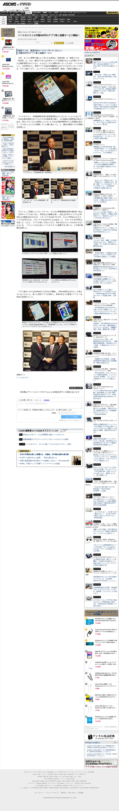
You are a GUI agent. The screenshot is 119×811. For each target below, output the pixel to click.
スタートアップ (77, 12)
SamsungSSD (34, 19)
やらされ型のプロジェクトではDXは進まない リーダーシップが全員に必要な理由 (104, 136)
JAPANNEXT (23, 23)
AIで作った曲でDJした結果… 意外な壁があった (38, 458)
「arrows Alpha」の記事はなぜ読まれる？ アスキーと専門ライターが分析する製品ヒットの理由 (105, 255)
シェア (37, 42)
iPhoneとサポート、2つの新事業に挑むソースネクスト (44, 434)
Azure (29, 21)
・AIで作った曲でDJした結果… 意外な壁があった (7, 144)
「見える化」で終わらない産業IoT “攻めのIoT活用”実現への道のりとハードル (104, 76)
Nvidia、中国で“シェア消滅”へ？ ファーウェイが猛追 (40, 463)
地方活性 (65, 15)
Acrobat (16, 21)
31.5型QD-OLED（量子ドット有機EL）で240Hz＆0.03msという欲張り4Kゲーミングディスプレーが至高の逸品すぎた (105, 562)
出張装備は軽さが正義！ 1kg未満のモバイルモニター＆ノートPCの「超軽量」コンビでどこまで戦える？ (105, 590)
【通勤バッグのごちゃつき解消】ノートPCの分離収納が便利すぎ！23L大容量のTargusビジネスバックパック (105, 165)
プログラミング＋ (69, 783)
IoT (11, 12)
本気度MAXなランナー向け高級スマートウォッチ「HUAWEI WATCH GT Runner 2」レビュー (105, 579)
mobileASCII (65, 785)
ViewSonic (62, 19)
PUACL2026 (71, 15)
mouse (16, 17)
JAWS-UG (45, 776)
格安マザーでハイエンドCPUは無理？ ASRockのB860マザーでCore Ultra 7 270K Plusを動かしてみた (105, 65)
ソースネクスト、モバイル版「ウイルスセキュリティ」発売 (48, 444)
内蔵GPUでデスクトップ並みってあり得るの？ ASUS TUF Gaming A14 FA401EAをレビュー (105, 230)
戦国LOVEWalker (94, 787)
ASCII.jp (9, 4)
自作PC (56, 12)
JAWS (10, 21)
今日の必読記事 (40, 785)
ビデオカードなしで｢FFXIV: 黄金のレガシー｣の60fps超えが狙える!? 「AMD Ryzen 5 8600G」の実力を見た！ (105, 603)
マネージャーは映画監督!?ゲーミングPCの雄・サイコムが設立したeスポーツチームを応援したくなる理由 (105, 548)
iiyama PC (56, 774)
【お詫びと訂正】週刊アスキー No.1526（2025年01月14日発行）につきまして (102, 755)
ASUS (49, 17)
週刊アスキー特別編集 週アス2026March (8, 198)
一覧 (51, 43)
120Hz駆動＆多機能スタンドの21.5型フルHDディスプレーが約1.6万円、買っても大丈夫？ (104, 281)
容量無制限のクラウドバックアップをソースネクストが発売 (45, 439)
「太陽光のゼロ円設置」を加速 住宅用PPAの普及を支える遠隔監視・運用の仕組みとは (105, 361)
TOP (25, 772)
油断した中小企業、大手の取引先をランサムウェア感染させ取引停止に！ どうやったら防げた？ (105, 531)
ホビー (50, 12)
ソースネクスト (23, 377)
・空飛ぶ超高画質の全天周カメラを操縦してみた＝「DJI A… (7, 150)
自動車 (45, 12)
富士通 (10, 17)
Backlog (55, 21)
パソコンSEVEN (36, 17)
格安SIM (12, 15)
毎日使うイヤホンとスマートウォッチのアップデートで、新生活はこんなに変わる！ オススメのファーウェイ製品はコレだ (105, 458)
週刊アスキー (35, 15)
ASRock (42, 19)
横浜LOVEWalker (43, 787)
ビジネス (16, 12)
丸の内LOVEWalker (84, 787)
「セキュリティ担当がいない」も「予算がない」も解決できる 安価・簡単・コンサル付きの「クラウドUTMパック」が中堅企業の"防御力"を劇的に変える (105, 184)
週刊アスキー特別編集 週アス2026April (8, 173)
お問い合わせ (72, 792)
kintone (23, 21)
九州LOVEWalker (74, 787)
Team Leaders (60, 783)
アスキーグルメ (27, 15)
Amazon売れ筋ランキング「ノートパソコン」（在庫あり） (7, 32)
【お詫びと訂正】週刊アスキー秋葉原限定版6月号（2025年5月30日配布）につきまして (101, 750)
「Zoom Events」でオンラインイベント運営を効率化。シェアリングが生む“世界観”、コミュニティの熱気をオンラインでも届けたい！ (105, 376)
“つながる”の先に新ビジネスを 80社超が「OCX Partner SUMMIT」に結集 (104, 489)
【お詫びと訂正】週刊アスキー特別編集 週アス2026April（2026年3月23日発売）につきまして (101, 746)
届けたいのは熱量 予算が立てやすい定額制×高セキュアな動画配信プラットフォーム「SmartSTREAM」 (105, 411)
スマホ (70, 12)
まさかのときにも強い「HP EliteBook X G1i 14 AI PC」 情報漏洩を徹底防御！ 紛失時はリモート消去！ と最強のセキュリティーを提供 (105, 343)
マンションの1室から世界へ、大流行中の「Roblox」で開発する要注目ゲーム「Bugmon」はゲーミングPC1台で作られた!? (105, 215)
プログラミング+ (53, 15)
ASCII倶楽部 (113, 13)
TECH (22, 12)
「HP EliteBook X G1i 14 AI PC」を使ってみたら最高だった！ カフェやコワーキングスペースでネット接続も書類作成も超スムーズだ (105, 310)
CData (49, 21)
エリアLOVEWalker (33, 787)
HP (55, 17)
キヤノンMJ (17, 23)
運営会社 (63, 792)
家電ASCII (19, 15)
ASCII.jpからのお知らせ (92, 742)
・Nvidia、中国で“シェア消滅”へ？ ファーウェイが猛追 (7, 156)
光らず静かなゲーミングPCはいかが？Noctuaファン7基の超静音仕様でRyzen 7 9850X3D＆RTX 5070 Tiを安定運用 (104, 502)
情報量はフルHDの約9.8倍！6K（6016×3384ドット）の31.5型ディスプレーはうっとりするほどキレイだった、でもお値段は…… (105, 149)
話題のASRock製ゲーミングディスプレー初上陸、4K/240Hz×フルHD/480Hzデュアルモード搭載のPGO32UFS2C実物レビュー (105, 442)
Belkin (68, 19)
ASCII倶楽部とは (10, 166)
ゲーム (84, 12)
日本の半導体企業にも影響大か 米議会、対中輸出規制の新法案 (44, 454)
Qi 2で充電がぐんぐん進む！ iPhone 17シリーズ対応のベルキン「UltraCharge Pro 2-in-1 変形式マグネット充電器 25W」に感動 (104, 293)
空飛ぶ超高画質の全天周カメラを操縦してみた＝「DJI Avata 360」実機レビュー (50, 461)
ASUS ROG (23, 19)
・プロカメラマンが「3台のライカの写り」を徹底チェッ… (7, 162)
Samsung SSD (35, 781)
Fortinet (62, 21)
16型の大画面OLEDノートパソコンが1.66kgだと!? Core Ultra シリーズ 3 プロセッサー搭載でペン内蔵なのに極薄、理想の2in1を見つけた (105, 428)
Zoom (75, 21)
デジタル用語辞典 (56, 785)
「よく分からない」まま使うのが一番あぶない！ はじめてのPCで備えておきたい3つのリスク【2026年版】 (105, 515)
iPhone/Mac (37, 12)
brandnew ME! (36, 23)
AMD (16, 19)
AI (7, 12)
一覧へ (115, 742)
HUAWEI (55, 19)
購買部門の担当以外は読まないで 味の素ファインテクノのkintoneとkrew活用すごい (105, 269)
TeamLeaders (44, 15)
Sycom (29, 17)
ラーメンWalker (24, 787)
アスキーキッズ (5, 15)
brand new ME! (70, 778)
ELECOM (10, 19)
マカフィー (10, 23)
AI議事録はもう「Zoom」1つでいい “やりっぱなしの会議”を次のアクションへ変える (105, 122)
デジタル (24, 4)
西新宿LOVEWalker (54, 787)
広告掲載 (80, 792)
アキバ (65, 12)
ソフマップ (29, 23)
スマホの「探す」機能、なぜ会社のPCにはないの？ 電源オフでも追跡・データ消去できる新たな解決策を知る (105, 243)
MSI (43, 17)
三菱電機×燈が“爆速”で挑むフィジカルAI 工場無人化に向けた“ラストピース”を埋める (105, 200)
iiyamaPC (23, 17)
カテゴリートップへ (76, 388)
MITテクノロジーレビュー (76, 785)
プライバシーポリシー (52, 792)
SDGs (60, 15)
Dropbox (43, 21)
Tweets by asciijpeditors (92, 52)
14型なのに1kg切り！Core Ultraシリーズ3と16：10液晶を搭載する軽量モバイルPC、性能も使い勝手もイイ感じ (105, 90)
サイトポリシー (39, 792)
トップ (3, 12)
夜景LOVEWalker (64, 787)
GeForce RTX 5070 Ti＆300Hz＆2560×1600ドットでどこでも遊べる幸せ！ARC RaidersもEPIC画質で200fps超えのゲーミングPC (105, 106)
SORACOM (53, 781)
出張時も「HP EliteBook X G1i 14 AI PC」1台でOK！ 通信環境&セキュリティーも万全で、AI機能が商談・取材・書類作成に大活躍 (105, 326)
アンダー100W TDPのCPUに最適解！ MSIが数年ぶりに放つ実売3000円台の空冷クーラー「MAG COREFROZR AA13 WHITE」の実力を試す (105, 394)
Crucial (49, 19)
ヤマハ (68, 21)
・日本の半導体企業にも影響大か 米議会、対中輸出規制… (7, 139)
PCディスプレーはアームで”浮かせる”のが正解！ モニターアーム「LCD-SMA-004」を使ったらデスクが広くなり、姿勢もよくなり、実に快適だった (105, 471)
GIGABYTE (29, 19)
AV (61, 12)
